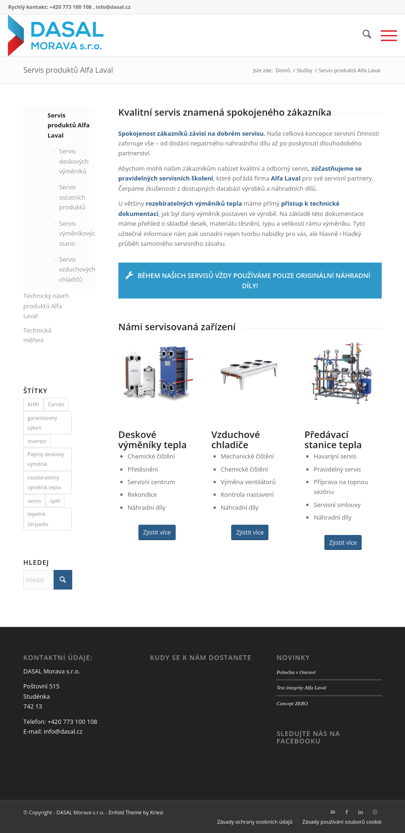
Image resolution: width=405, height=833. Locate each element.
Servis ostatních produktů (72, 197)
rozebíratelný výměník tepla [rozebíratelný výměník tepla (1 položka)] (44, 482)
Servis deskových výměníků (74, 161)
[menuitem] (362, 35)
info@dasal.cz (63, 731)
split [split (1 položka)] (55, 500)
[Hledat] (362, 35)
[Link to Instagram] (375, 812)
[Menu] (384, 35)
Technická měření (37, 335)
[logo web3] (55, 35)
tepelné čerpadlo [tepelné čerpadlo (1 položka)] (37, 518)
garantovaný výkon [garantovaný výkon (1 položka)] (42, 422)
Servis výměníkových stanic (77, 233)
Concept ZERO (292, 703)
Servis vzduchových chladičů (77, 269)
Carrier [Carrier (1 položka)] (56, 404)
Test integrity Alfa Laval (301, 687)
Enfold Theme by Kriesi (136, 812)
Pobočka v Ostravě (296, 672)
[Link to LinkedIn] (361, 812)
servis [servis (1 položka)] (34, 500)
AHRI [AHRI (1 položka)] (33, 404)
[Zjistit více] (157, 532)
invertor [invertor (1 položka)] (37, 440)
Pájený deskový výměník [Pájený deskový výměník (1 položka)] (45, 459)
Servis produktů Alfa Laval (68, 70)
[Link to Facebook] (347, 812)
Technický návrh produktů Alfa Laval (46, 306)
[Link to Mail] (333, 812)
